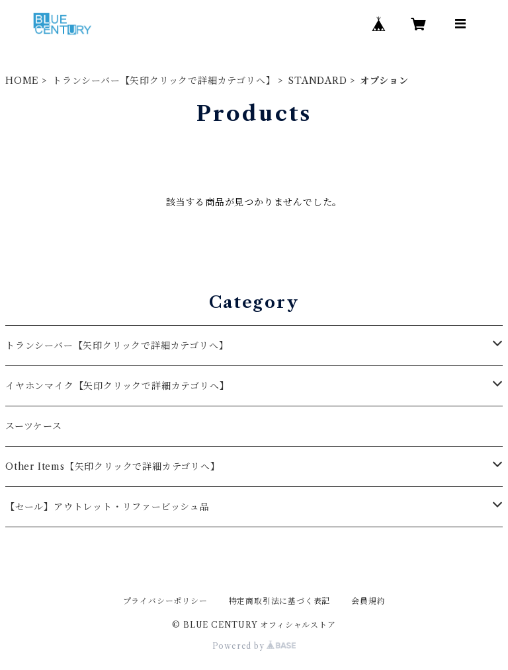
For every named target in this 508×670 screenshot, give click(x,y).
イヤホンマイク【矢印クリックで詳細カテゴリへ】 (117, 386)
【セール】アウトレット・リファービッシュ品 (107, 507)
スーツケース (33, 426)
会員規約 (368, 601)
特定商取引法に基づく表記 (280, 601)
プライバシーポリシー (165, 601)
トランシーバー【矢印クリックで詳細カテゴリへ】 (163, 81)
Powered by (254, 646)
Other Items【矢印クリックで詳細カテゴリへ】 (112, 466)
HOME (22, 81)
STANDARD (317, 81)
